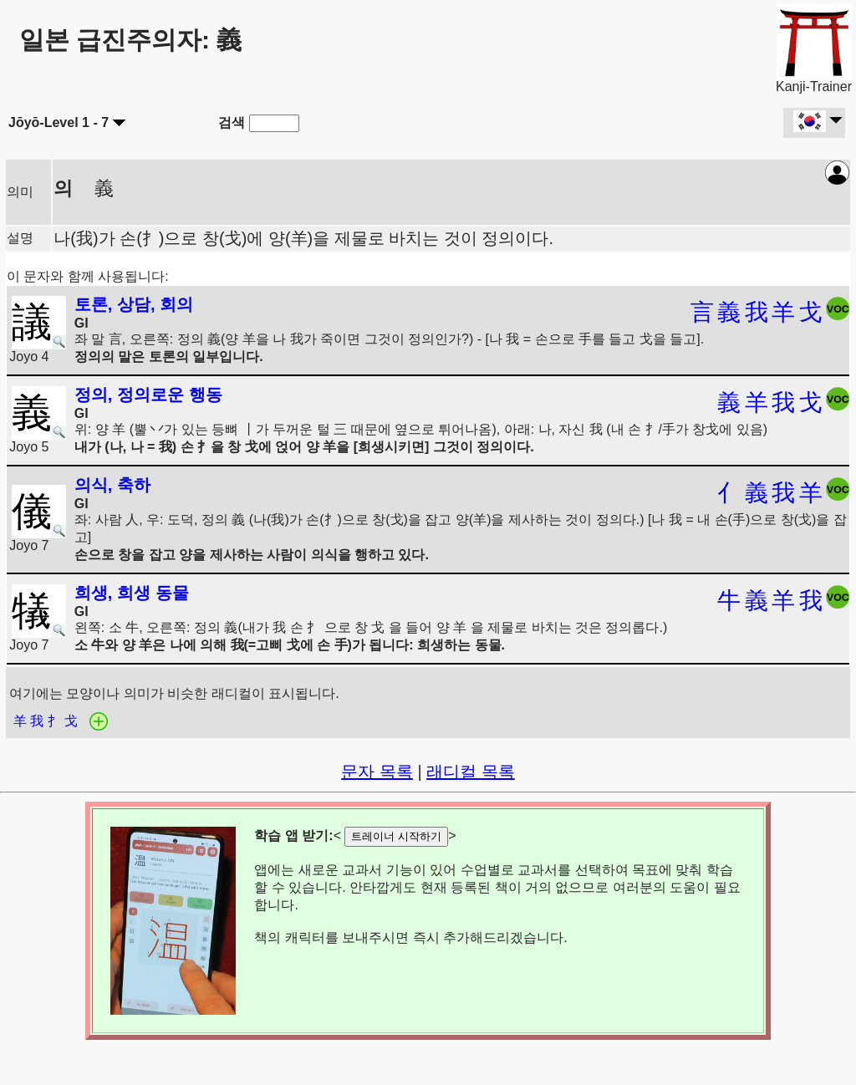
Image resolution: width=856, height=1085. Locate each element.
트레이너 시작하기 (396, 836)
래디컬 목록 (470, 771)
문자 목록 (377, 771)
